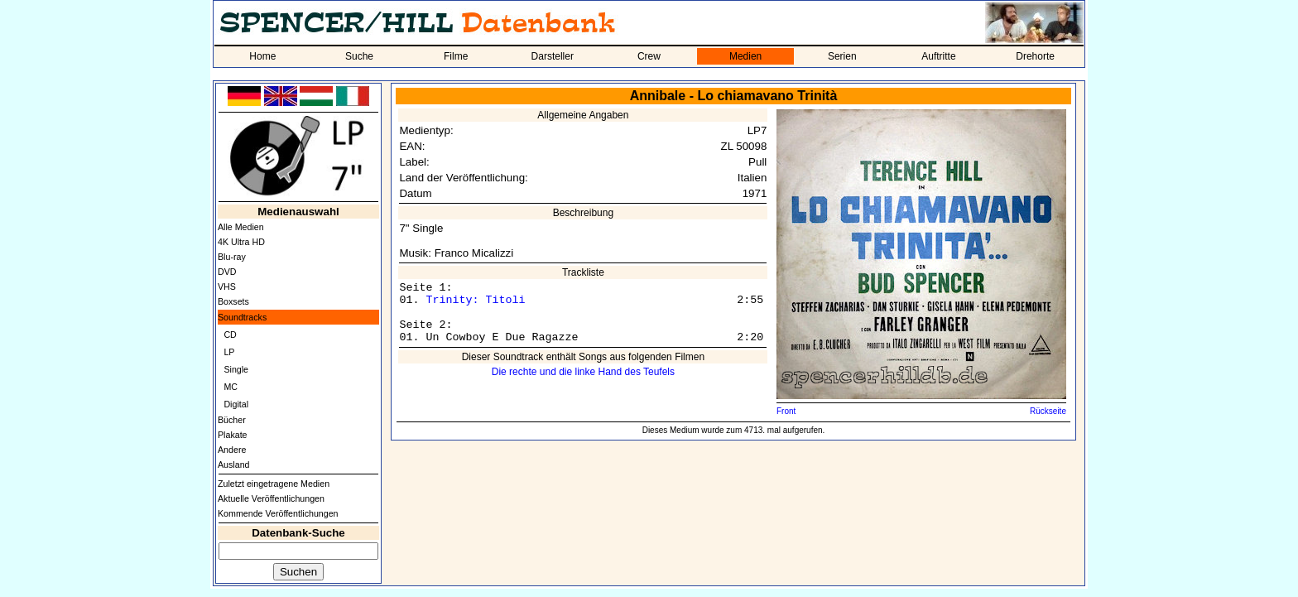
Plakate (233, 435)
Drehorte (1035, 56)
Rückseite (1048, 411)
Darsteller (552, 56)
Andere (232, 450)
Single (236, 369)
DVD (227, 272)
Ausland (234, 464)
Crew (649, 56)
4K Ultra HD (241, 242)
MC (231, 387)
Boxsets (233, 301)
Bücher (232, 420)
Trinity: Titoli (475, 300)
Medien (745, 56)
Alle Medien (241, 227)
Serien (842, 56)
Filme (456, 56)
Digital (236, 404)
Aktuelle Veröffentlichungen (271, 498)
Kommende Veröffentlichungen (278, 513)
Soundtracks (242, 317)
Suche (359, 56)
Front (786, 411)
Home (262, 56)
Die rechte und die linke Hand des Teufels (583, 372)
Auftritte (938, 56)
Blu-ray (232, 257)
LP (229, 352)
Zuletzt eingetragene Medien (273, 484)
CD (230, 334)
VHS (227, 286)
